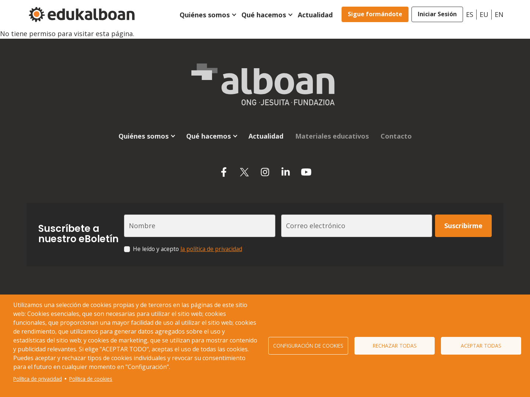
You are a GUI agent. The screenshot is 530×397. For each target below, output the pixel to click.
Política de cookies (90, 378)
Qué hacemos (263, 14)
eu (484, 14)
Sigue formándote (375, 14)
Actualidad (315, 14)
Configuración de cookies (308, 345)
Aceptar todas (481, 345)
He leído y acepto (187, 249)
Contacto (396, 136)
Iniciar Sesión (437, 14)
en (499, 14)
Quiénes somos (205, 14)
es (469, 14)
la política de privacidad (211, 249)
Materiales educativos (332, 136)
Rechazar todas (395, 345)
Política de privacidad (37, 378)
